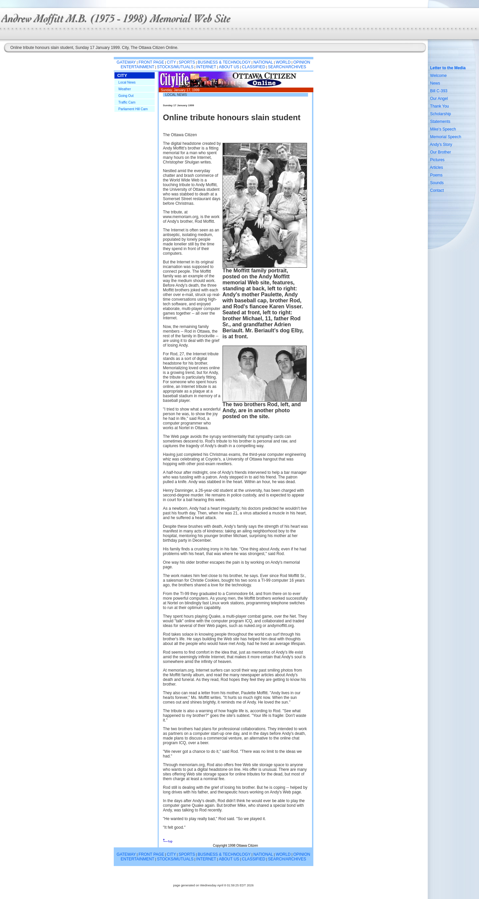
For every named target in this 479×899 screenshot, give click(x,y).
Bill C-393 (438, 91)
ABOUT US (229, 67)
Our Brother (440, 152)
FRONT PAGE (151, 62)
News (435, 83)
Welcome (438, 75)
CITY (171, 62)
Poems (436, 175)
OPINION (301, 62)
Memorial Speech (445, 137)
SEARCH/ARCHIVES (287, 67)
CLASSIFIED (253, 67)
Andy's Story (441, 144)
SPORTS (187, 62)
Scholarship (440, 114)
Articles (436, 167)
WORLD (283, 62)
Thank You (439, 106)
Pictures (437, 159)
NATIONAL (263, 62)
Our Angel (439, 98)
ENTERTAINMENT (137, 67)
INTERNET (206, 67)
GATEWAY (126, 62)
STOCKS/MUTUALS (175, 67)
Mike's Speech (443, 129)
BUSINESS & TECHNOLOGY (224, 62)
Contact (437, 190)
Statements (440, 121)
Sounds (437, 182)
